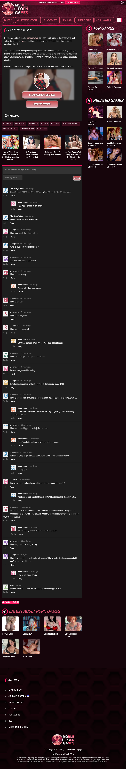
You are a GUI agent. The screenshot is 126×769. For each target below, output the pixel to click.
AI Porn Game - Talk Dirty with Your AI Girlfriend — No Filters (73, 156)
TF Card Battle (8, 634)
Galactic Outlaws (114, 87)
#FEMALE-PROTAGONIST (71, 124)
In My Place (27, 656)
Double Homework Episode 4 (114, 165)
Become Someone (95, 68)
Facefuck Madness (114, 68)
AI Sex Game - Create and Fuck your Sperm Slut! (31, 154)
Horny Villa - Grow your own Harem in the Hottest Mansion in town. (10, 156)
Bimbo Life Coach (114, 121)
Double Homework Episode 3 (95, 165)
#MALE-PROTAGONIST (10, 128)
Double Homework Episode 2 (114, 144)
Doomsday (27, 634)
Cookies (12, 708)
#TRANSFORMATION (27, 128)
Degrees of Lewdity (92, 122)
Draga (23, 41)
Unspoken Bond (8, 656)
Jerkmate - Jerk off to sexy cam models (52, 153)
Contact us (14, 714)
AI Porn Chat (15, 690)
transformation (32, 38)
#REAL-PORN (55, 124)
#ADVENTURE (7, 124)
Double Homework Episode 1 (95, 144)
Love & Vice (92, 49)
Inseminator (112, 49)
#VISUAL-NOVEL (20, 124)
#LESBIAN (44, 124)
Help (10, 721)
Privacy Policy (16, 702)
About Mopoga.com (18, 727)
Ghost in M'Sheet (51, 634)
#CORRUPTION (42, 128)
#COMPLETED (33, 124)
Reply (13, 196)
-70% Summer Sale (72, 2)
